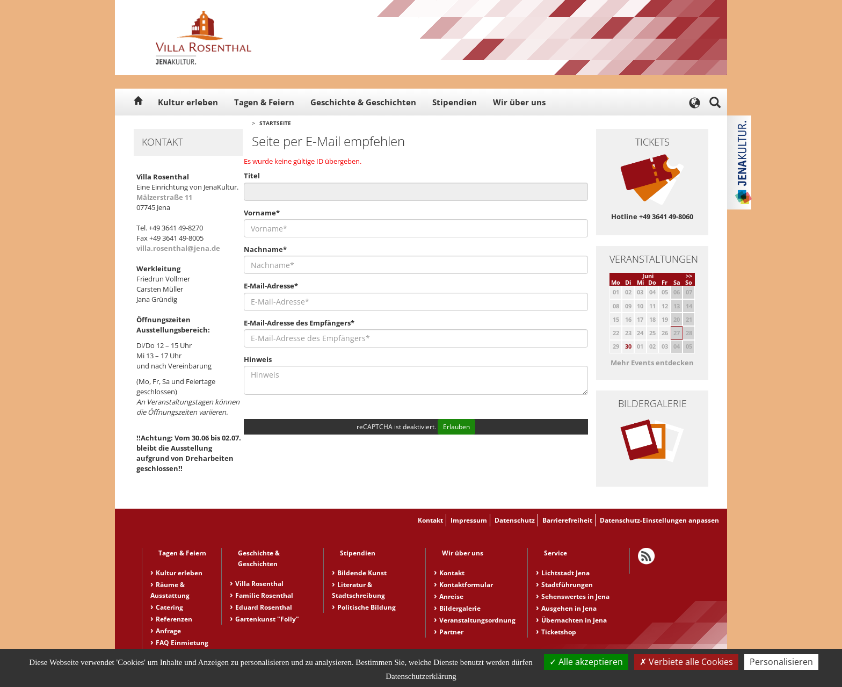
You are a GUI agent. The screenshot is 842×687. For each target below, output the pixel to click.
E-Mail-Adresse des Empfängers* (299, 323)
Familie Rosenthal (264, 595)
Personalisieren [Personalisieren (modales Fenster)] (781, 662)
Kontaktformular (466, 584)
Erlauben (456, 426)
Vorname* (262, 212)
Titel (252, 175)
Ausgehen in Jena (569, 608)
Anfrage (168, 630)
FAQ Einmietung (182, 642)
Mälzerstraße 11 (164, 197)
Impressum (469, 520)
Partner (451, 632)
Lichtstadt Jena (565, 572)
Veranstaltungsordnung (477, 620)
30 (628, 346)
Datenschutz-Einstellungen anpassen (659, 520)
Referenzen (174, 619)
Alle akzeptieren (586, 662)
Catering (169, 607)
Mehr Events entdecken (652, 362)
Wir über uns (519, 102)
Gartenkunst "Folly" (267, 619)
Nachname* (265, 249)
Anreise (451, 596)
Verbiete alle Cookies (686, 662)
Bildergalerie (460, 608)
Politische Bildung (366, 607)
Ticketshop (558, 632)
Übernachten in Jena (574, 620)
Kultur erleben (188, 102)
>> (689, 276)
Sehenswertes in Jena (575, 596)
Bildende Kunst (362, 572)
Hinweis (258, 359)
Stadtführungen (567, 584)
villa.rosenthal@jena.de (178, 248)
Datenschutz (515, 520)
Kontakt (430, 520)
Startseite (275, 123)
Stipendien (454, 102)
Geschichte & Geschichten (363, 102)
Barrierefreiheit (567, 520)
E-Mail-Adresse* (271, 286)
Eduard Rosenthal (263, 607)
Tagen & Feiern (264, 102)
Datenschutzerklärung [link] (421, 676)
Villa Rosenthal (259, 583)
